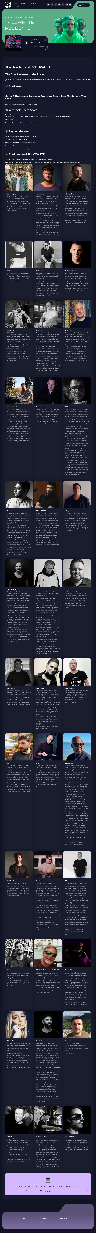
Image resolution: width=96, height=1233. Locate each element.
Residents (33, 3)
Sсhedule (23, 3)
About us (16, 6)
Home (15, 3)
